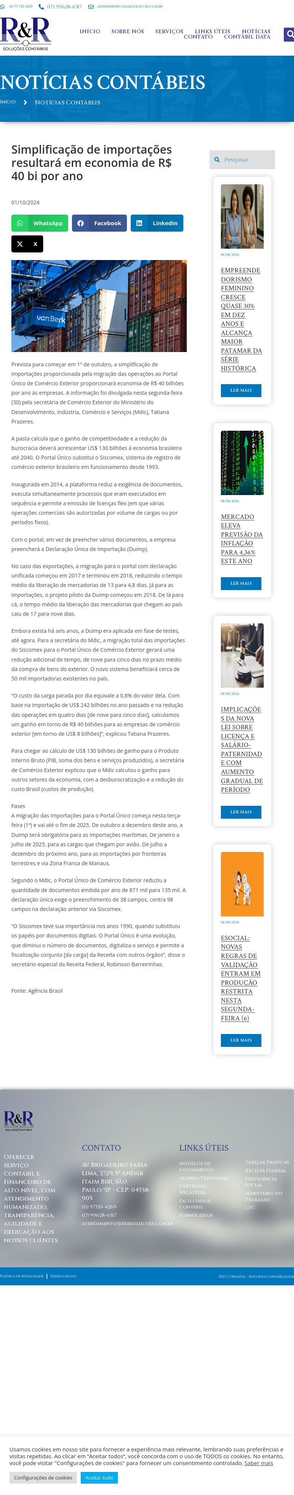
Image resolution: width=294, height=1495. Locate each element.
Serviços (168, 24)
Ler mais (237, 421)
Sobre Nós (126, 24)
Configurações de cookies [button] (43, 1477)
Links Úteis (211, 24)
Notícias (255, 24)
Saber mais (258, 1463)
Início (88, 24)
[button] (39, 208)
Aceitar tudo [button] (99, 1477)
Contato (197, 30)
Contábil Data (246, 30)
